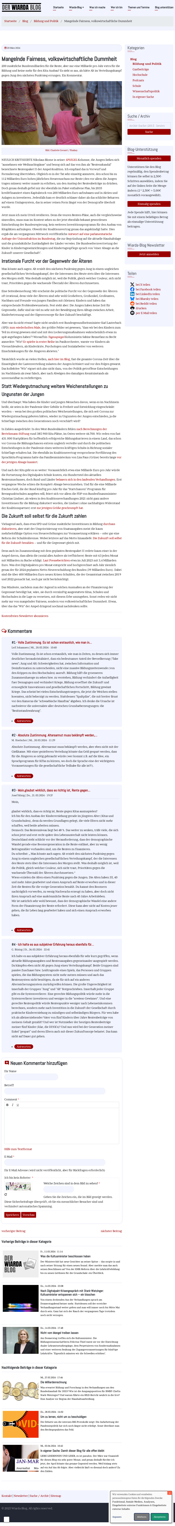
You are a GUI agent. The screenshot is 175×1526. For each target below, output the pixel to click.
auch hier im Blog (59, 359)
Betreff (9, 1085)
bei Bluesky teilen (147, 298)
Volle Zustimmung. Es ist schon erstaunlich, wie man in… (55, 642)
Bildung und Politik (46, 21)
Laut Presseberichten (56, 560)
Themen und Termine (138, 7)
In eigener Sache (143, 96)
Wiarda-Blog (76, 7)
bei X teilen (143, 284)
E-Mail (8, 1156)
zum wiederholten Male (25, 327)
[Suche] (149, 125)
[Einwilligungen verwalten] (6, 1519)
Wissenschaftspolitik (146, 91)
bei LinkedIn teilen (148, 294)
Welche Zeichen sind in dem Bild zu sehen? (71, 1183)
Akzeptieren (160, 1517)
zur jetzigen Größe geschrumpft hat (60, 508)
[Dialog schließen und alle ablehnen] (169, 1493)
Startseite (58, 7)
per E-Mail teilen (146, 313)
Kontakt (7, 1495)
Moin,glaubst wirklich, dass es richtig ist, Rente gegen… (54, 790)
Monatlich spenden (149, 158)
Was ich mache (97, 7)
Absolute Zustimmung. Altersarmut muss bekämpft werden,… (57, 735)
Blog (25, 21)
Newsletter (21, 1495)
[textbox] (61, 1126)
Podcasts (138, 80)
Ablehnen (141, 1517)
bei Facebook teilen (148, 289)
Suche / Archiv (39, 1495)
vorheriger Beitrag (13, 1231)
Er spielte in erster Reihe (39, 341)
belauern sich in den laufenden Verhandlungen (85, 479)
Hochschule (140, 74)
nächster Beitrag (111, 1231)
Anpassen (117, 1517)
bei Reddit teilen (146, 303)
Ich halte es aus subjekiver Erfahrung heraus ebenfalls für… (56, 944)
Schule (137, 85)
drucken (141, 308)
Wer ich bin (116, 7)
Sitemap (56, 1495)
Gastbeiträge (141, 69)
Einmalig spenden (149, 204)
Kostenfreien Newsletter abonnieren (25, 616)
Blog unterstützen (164, 7)
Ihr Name (10, 1071)
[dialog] (141, 1507)
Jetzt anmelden (149, 254)
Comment (10, 1099)
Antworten (24, 720)
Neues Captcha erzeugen (5, 1194)
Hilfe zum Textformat (18, 1149)
